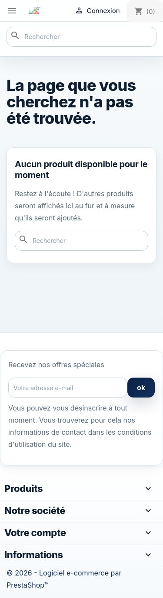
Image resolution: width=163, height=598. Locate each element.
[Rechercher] (81, 37)
